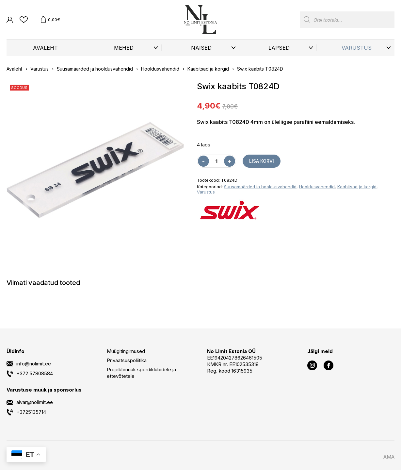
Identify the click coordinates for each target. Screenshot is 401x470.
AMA (388, 457)
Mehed (124, 47)
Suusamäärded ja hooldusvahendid (95, 69)
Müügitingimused (126, 351)
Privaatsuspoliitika (127, 360)
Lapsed (279, 47)
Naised (201, 47)
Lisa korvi (261, 161)
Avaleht (45, 47)
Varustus (357, 47)
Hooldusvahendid (160, 69)
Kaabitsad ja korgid (208, 69)
